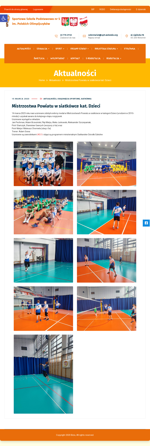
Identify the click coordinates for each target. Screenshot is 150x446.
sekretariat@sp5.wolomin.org (103, 35)
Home (42, 80)
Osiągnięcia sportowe (68, 98)
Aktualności (55, 80)
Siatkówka (86, 98)
